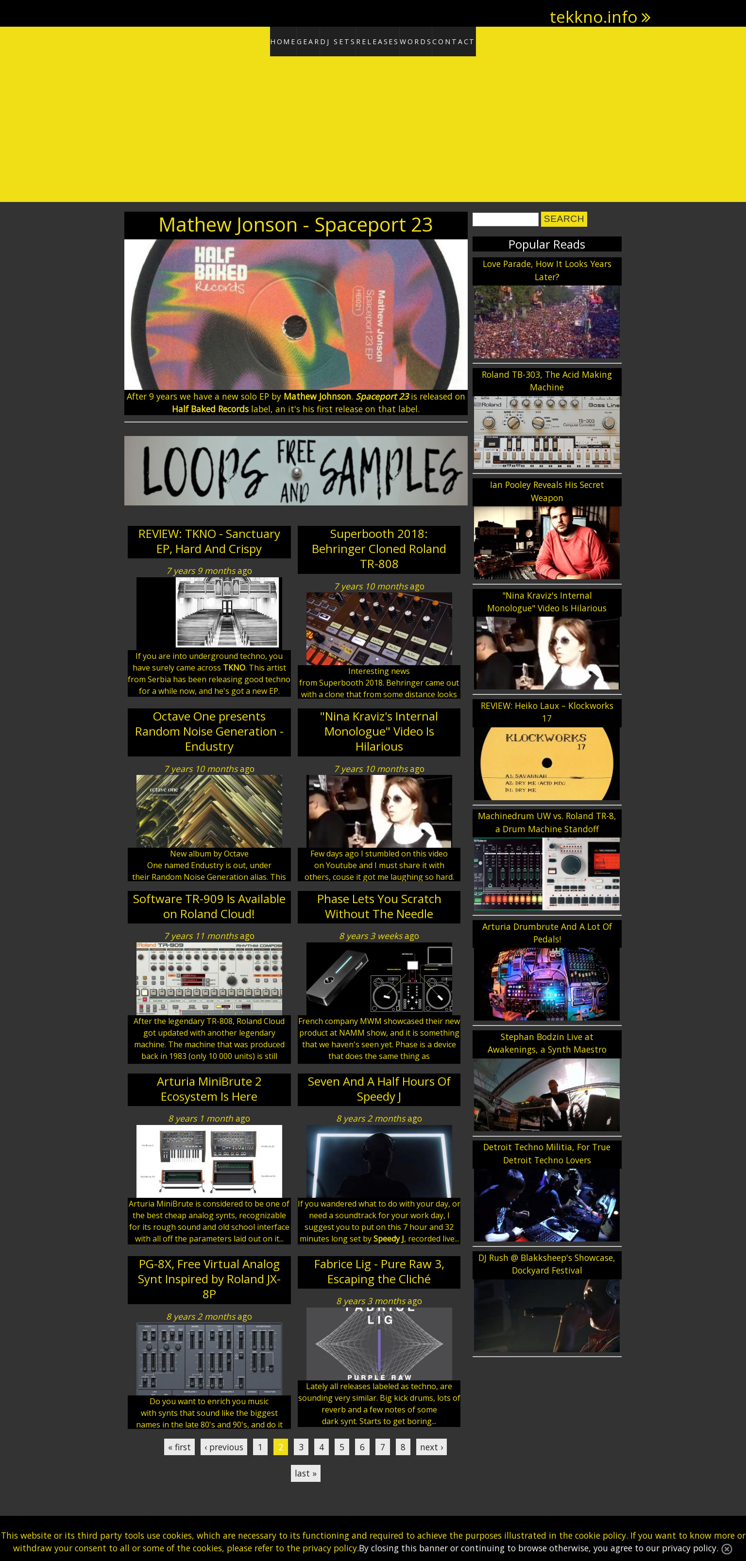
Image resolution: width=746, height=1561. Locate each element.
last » (306, 1470)
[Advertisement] (373, 126)
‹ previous (223, 1443)
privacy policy (330, 1548)
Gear (287, 40)
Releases (385, 40)
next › (431, 1443)
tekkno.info (594, 16)
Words (439, 40)
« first (179, 1443)
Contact (493, 40)
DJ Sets (332, 40)
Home (245, 40)
